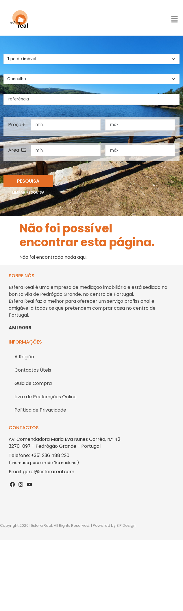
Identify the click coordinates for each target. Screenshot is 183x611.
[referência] (91, 99)
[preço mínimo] (66, 124)
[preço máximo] (140, 124)
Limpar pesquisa (28, 192)
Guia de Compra (33, 383)
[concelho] (91, 79)
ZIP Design (126, 525)
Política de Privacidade (40, 410)
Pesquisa (28, 181)
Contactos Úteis (32, 370)
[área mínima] (66, 150)
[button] (174, 19)
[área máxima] (140, 150)
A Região (24, 356)
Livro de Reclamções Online (45, 396)
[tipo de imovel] (91, 59)
